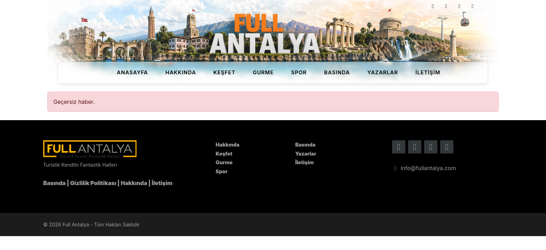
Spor (299, 72)
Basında (337, 72)
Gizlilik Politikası (93, 183)
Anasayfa (132, 72)
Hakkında (180, 72)
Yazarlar (382, 72)
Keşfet (224, 72)
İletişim (427, 72)
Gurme (263, 72)
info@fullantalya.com (424, 168)
